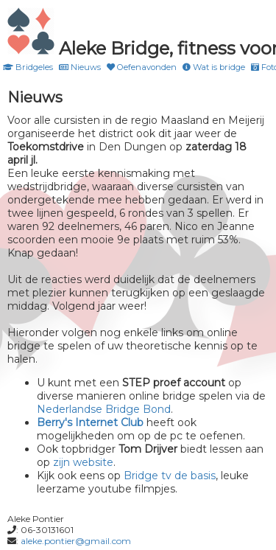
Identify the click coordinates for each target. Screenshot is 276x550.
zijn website (83, 462)
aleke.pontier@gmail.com (76, 540)
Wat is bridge (214, 67)
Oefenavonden (142, 67)
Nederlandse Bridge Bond (104, 409)
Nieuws (80, 67)
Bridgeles (28, 67)
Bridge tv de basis (170, 475)
